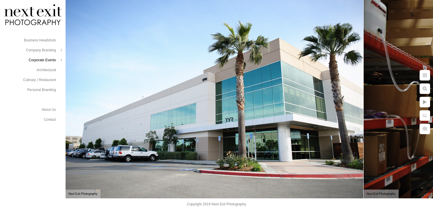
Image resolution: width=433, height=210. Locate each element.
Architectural (46, 70)
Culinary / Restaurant (39, 80)
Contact (50, 120)
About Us (49, 110)
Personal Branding (41, 90)
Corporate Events (42, 60)
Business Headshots (40, 40)
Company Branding (41, 50)
